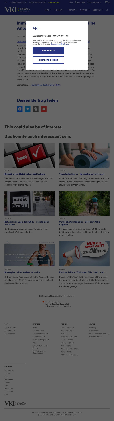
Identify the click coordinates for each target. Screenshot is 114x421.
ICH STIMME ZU (48, 51)
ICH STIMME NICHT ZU (48, 60)
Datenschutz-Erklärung (60, 44)
